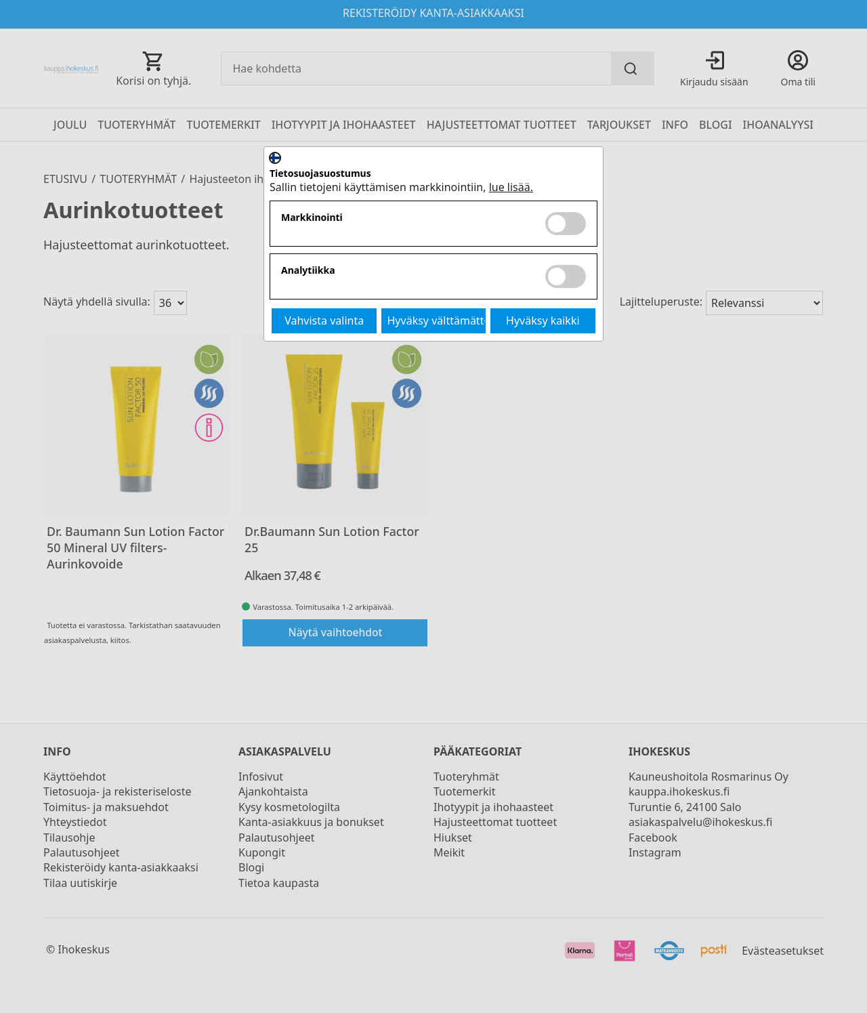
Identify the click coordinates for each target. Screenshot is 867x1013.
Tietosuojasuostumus (320, 174)
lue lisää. (511, 187)
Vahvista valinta (324, 320)
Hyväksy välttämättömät (436, 320)
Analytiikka (308, 270)
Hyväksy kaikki (543, 320)
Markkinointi (312, 218)
